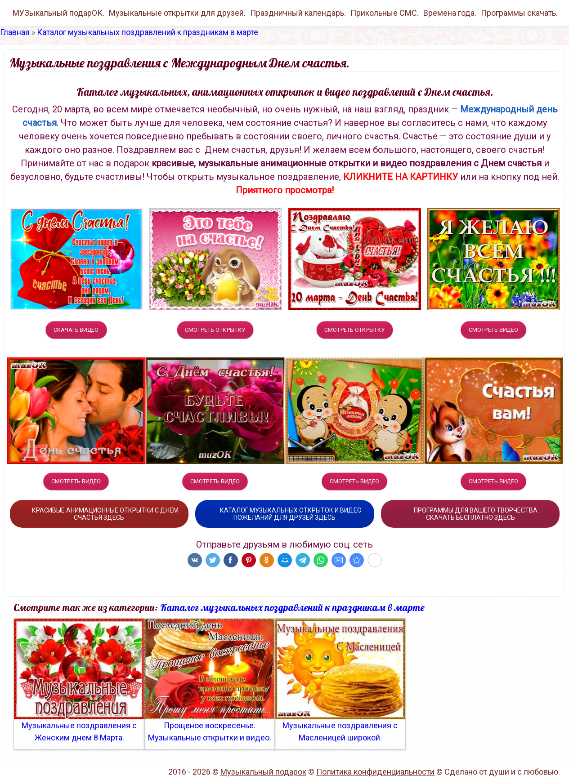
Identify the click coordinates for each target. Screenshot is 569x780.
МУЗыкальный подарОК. (58, 13)
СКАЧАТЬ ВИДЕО (76, 330)
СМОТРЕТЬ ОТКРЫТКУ (215, 330)
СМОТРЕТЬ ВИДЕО (493, 330)
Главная (15, 32)
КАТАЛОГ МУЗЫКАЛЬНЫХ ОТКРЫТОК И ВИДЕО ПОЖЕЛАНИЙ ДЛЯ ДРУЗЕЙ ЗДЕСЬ (285, 514)
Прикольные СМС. (384, 13)
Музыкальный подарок (263, 771)
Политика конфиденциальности (375, 771)
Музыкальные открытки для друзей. (177, 13)
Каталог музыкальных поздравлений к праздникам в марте (147, 32)
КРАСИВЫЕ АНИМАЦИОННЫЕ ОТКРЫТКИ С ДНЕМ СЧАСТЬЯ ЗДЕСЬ (99, 514)
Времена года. (449, 13)
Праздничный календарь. (298, 13)
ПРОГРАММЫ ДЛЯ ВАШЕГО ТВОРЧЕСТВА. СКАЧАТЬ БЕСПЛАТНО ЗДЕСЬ (470, 514)
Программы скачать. (519, 13)
